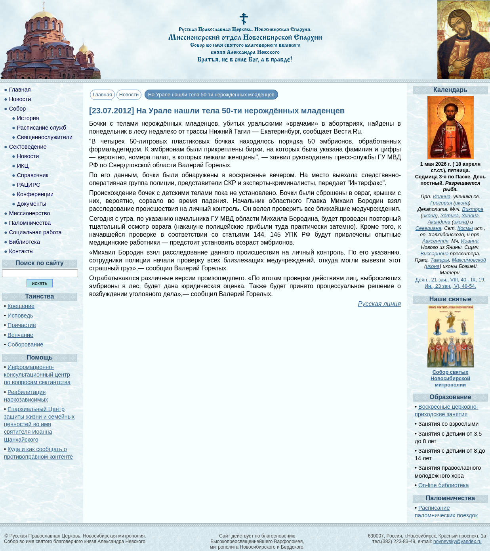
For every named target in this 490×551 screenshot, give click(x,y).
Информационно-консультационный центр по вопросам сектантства (37, 374)
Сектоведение (28, 146)
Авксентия (435, 241)
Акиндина (439, 222)
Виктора (473, 209)
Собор (17, 108)
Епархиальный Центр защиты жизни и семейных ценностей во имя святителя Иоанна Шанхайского (39, 424)
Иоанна (442, 196)
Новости (129, 95)
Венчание (20, 335)
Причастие (22, 325)
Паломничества (30, 223)
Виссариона (434, 253)
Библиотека (24, 242)
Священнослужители (44, 137)
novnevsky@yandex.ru (457, 541)
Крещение (21, 306)
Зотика (449, 215)
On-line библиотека (443, 485)
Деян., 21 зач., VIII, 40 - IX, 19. (450, 280)
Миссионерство (29, 213)
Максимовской (469, 260)
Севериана (428, 228)
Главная (102, 95)
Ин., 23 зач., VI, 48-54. (450, 286)
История (28, 118)
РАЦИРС (28, 185)
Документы (31, 204)
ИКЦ (23, 166)
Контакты (21, 251)
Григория (441, 203)
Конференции (35, 194)
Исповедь (20, 315)
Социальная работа (35, 232)
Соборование (25, 344)
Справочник (32, 175)
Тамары (439, 260)
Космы (465, 228)
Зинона (470, 215)
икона (462, 203)
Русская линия (379, 303)
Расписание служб (41, 127)
